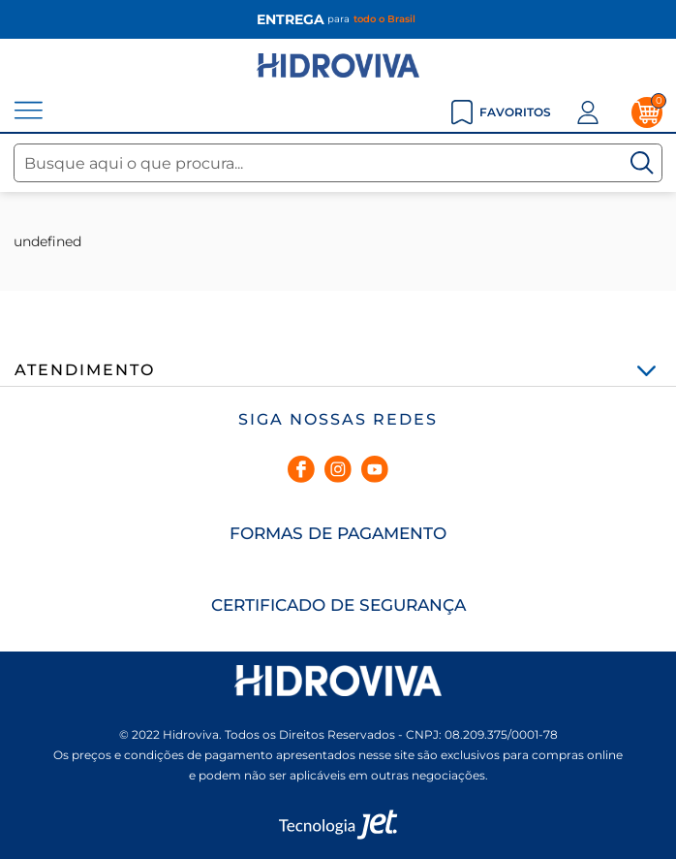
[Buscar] (642, 162)
